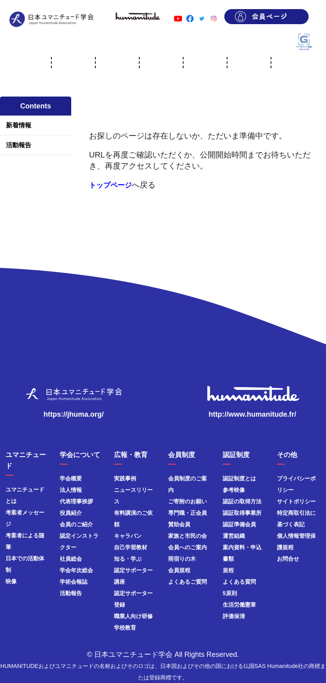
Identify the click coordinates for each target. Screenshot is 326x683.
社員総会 (71, 559)
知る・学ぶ (128, 559)
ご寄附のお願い (187, 501)
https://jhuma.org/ (74, 414)
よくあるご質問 (187, 582)
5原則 (230, 593)
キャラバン (128, 536)
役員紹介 (71, 513)
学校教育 (125, 627)
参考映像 (234, 490)
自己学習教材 (130, 547)
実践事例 (125, 478)
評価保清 (234, 616)
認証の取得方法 (242, 501)
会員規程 (179, 570)
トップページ (110, 185)
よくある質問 (239, 582)
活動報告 (18, 145)
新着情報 (18, 125)
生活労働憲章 (239, 604)
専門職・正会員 (187, 513)
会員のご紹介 (76, 524)
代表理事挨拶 (76, 501)
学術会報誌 (73, 582)
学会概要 (71, 478)
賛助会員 (179, 524)
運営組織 (234, 536)
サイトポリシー (296, 501)
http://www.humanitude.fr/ (252, 414)
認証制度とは (239, 478)
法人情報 (71, 490)
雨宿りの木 (182, 559)
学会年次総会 (76, 570)
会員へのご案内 (187, 547)
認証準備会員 (239, 524)
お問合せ (288, 559)
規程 (228, 570)
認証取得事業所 (242, 513)
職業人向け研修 (133, 616)
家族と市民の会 (187, 536)
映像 (11, 581)
